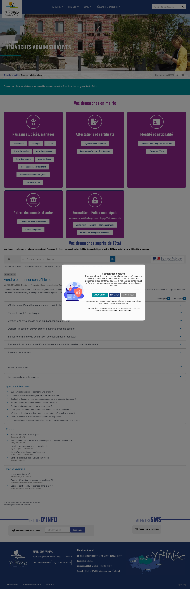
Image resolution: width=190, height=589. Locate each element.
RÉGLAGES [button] (114, 295)
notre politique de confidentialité (119, 311)
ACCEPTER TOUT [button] (100, 295)
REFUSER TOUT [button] (128, 295)
